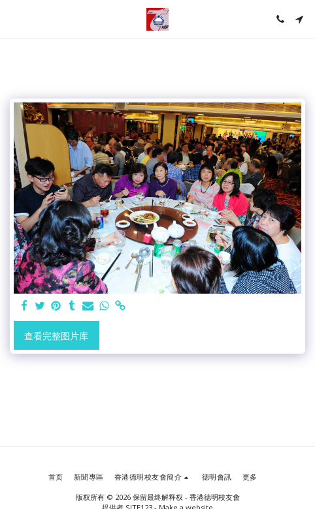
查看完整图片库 (56, 336)
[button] (14, 18)
